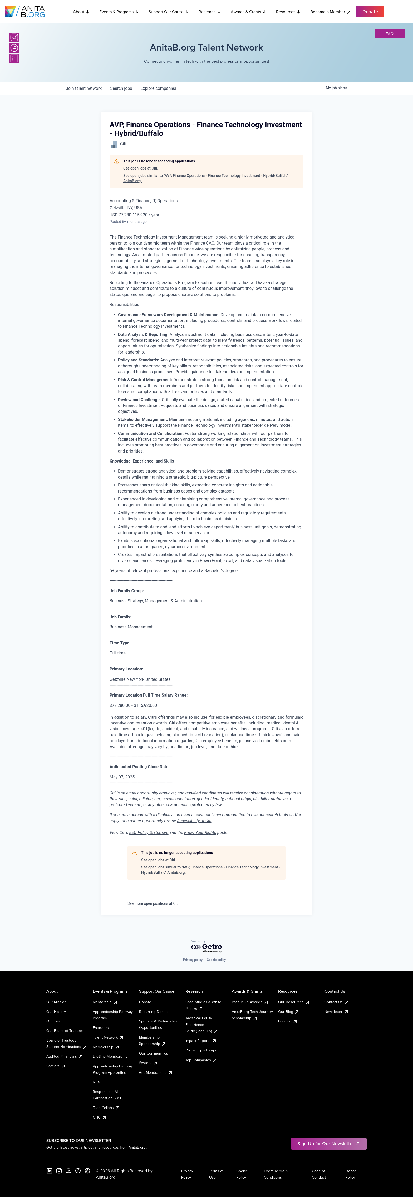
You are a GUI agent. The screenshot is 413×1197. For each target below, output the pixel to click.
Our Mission (56, 1002)
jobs (121, 88)
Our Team (54, 1021)
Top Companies (201, 1059)
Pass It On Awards (250, 1002)
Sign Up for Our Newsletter (328, 1143)
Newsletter (336, 1011)
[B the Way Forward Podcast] (87, 1171)
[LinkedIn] (14, 58)
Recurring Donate (154, 1011)
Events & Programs (119, 11)
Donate (145, 1002)
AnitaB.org (105, 1177)
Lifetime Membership (110, 1056)
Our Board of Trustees (65, 1030)
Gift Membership (156, 1072)
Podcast (288, 1021)
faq (390, 34)
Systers (148, 1062)
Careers (56, 1066)
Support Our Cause (169, 11)
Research (210, 11)
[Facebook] (14, 48)
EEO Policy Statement (148, 832)
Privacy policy (193, 960)
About (81, 11)
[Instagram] (14, 37)
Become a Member (330, 12)
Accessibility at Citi (194, 820)
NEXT (97, 1082)
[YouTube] (68, 1171)
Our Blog (288, 1011)
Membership (106, 1047)
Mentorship (105, 1002)
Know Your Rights (200, 832)
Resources (288, 11)
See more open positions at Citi (153, 903)
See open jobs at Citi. (140, 168)
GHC (100, 1117)
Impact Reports (201, 1040)
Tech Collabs (106, 1107)
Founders (101, 1027)
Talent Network (108, 1037)
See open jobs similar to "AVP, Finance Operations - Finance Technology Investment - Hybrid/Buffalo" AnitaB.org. (205, 178)
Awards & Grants (249, 11)
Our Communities (153, 1053)
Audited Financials (64, 1056)
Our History (56, 1011)
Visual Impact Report (202, 1050)
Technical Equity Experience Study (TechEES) (201, 1024)
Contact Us (336, 1002)
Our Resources (294, 1002)
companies (158, 88)
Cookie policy (216, 960)
